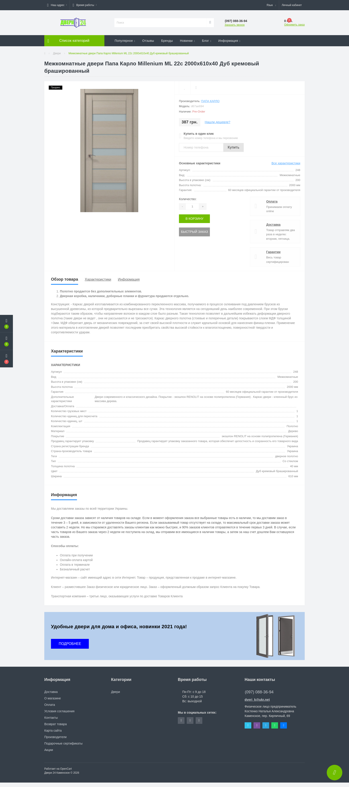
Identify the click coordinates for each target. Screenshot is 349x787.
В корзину (194, 218)
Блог (206, 40)
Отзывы (148, 40)
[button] (57, 5)
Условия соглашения (59, 711)
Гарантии (273, 252)
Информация (229, 40)
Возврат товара (55, 724)
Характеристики (98, 279)
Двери (57, 53)
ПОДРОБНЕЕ (70, 644)
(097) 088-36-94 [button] (259, 692)
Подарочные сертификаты (63, 743)
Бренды (167, 40)
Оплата (272, 201)
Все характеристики (286, 163)
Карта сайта (53, 730)
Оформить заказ (294, 24)
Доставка (273, 224)
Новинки (187, 40)
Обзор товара (64, 279)
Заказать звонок (235, 24)
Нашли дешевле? (217, 122)
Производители (55, 737)
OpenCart (66, 768)
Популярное (125, 40)
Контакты (51, 717)
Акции (48, 750)
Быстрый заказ (194, 231)
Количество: (188, 199)
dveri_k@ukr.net (257, 699)
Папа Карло (210, 101)
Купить (233, 147)
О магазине (52, 698)
